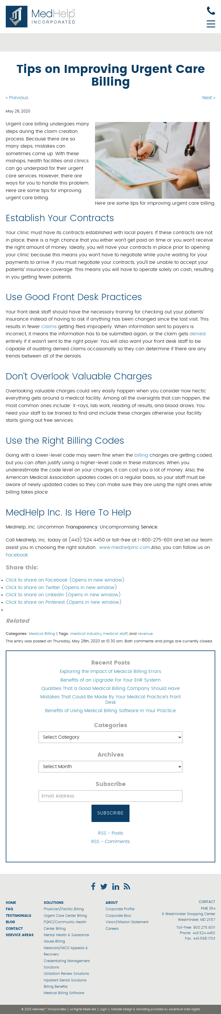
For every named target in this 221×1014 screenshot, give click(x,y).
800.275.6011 (204, 927)
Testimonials (18, 915)
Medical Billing (42, 634)
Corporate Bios (118, 915)
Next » (208, 97)
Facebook (17, 555)
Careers (112, 928)
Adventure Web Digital (184, 1009)
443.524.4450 (204, 933)
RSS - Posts (110, 833)
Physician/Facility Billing (64, 909)
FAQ (9, 909)
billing (141, 455)
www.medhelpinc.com (124, 547)
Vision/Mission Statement (127, 922)
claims (49, 326)
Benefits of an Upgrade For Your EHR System (110, 680)
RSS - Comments (110, 841)
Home (11, 902)
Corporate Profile (120, 909)
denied (198, 334)
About (112, 902)
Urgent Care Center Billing (65, 915)
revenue (145, 634)
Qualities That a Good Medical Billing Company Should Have (110, 688)
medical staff (115, 634)
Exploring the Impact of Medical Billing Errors (110, 671)
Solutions (54, 902)
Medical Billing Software (64, 993)
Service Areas (20, 935)
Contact (14, 928)
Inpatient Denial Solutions (65, 980)
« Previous (17, 97)
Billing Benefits (56, 986)
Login (103, 1009)
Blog (10, 922)
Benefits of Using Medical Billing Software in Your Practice (110, 710)
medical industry (85, 634)
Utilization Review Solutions (66, 973)
